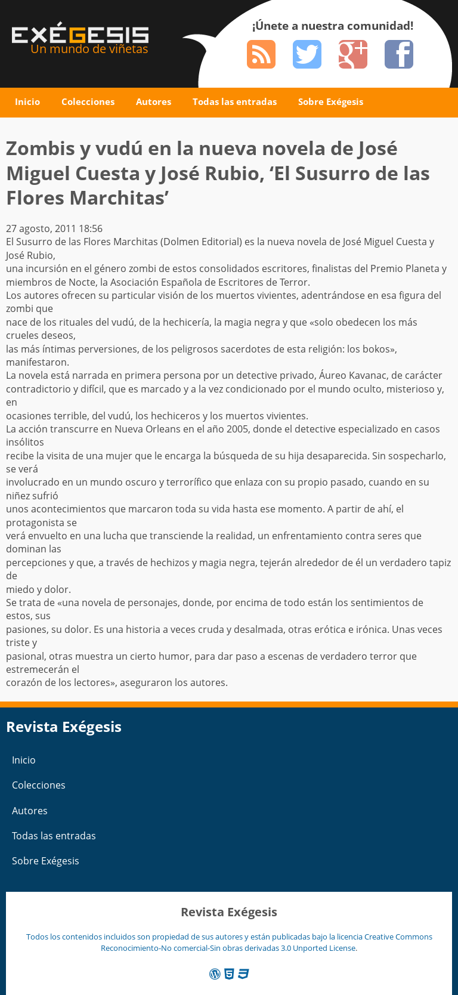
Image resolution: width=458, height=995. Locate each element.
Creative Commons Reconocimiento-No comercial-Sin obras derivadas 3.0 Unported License (266, 942)
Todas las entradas (235, 101)
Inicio (27, 101)
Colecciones (87, 101)
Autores (153, 101)
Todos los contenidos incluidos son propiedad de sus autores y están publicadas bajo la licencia (195, 936)
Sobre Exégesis (330, 101)
